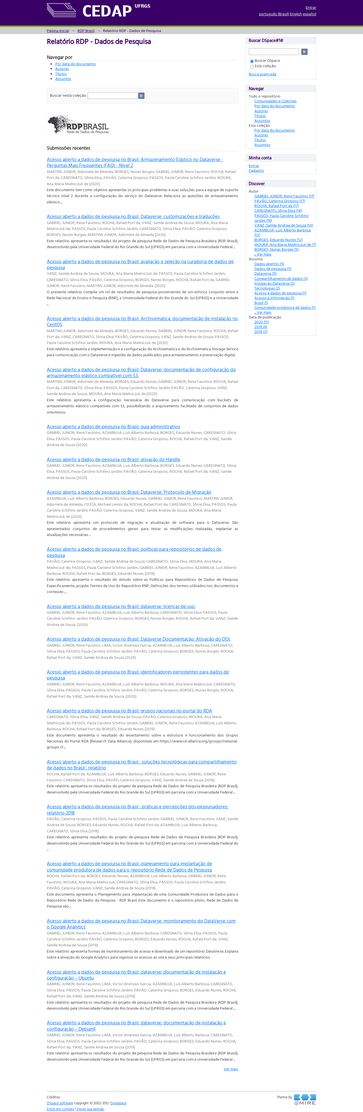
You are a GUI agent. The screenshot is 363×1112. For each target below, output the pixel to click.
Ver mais (231, 1069)
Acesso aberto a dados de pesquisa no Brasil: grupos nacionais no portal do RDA (129, 710)
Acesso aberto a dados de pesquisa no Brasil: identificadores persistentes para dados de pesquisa (138, 674)
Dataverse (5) (265, 273)
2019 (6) (260, 327)
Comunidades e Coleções (275, 101)
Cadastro (256, 170)
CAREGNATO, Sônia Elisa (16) (278, 210)
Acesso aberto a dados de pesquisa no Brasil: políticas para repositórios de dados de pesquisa (134, 551)
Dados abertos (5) (269, 264)
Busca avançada (262, 74)
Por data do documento (75, 64)
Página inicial (58, 30)
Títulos (61, 74)
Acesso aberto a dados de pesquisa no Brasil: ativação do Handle (113, 459)
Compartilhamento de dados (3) (281, 278)
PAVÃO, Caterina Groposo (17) (279, 201)
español (309, 14)
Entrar (311, 7)
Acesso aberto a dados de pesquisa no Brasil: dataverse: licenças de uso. (121, 606)
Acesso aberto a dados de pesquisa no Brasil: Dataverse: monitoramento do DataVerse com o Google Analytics (141, 923)
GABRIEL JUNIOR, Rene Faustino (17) (284, 196)
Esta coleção (263, 66)
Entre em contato (60, 1109)
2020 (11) (261, 322)
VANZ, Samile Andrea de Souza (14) (283, 225)
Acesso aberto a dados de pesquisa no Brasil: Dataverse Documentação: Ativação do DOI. (139, 638)
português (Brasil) (274, 14)
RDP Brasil (85, 30)
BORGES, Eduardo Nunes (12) (278, 239)
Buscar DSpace (265, 60)
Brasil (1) (261, 302)
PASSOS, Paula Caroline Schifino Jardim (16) (281, 217)
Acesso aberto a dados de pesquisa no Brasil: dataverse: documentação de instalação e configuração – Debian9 (136, 1025)
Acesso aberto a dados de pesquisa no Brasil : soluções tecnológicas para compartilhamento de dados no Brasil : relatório (142, 764)
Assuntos (63, 78)
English (296, 14)
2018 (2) (260, 331)
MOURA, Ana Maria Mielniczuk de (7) (285, 244)
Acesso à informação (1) (274, 298)
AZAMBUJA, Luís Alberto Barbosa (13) (282, 232)
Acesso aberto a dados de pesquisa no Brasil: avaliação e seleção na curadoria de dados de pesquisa (140, 264)
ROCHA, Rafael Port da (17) (276, 205)
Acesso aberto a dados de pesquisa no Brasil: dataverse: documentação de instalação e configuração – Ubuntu (136, 974)
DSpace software (60, 1103)
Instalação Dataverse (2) (274, 283)
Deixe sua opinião (90, 1109)
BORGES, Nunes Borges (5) (276, 249)
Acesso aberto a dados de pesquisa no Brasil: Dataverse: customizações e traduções (133, 216)
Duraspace (118, 1103)
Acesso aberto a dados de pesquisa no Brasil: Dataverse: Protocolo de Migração (129, 491)
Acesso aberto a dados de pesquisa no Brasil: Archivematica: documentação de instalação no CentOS (142, 321)
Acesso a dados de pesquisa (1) (280, 293)
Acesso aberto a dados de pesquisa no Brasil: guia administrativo (113, 426)
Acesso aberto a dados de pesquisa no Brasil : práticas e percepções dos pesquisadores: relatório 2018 (137, 809)
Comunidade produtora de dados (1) (284, 307)
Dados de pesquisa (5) (272, 268)
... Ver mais (262, 254)
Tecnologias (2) (267, 288)
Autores (62, 68)
